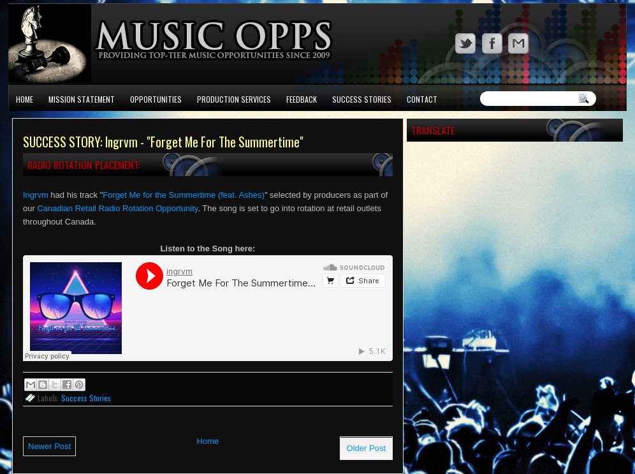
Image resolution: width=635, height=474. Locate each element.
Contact (422, 99)
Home (24, 99)
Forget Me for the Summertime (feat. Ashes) (184, 195)
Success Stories (361, 99)
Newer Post (49, 446)
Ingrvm (35, 195)
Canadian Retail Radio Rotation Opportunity (117, 208)
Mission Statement (81, 99)
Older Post (366, 448)
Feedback (301, 99)
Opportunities (156, 99)
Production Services (234, 99)
